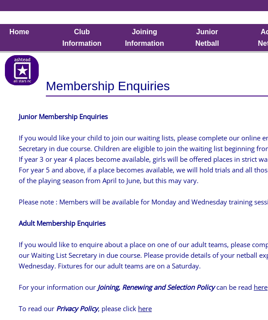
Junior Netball (207, 37)
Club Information (82, 37)
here (261, 287)
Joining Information (144, 37)
